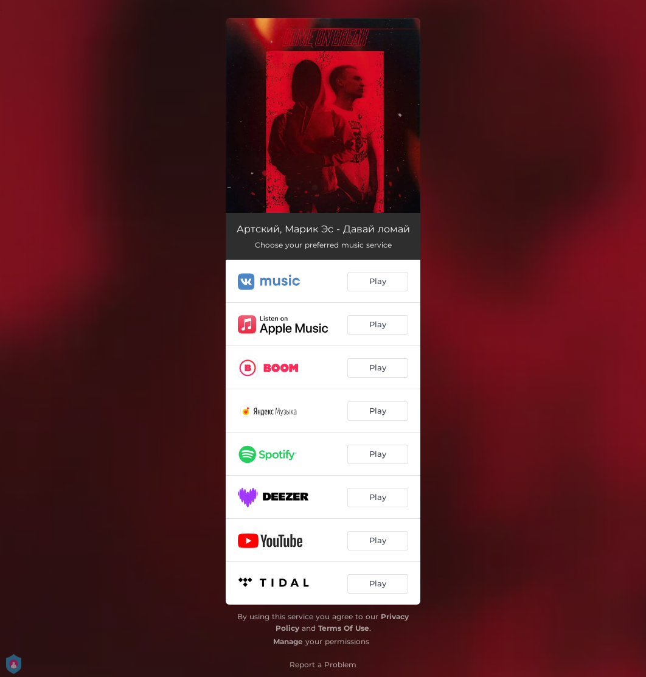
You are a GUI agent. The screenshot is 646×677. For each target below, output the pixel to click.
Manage (288, 641)
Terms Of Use (343, 628)
